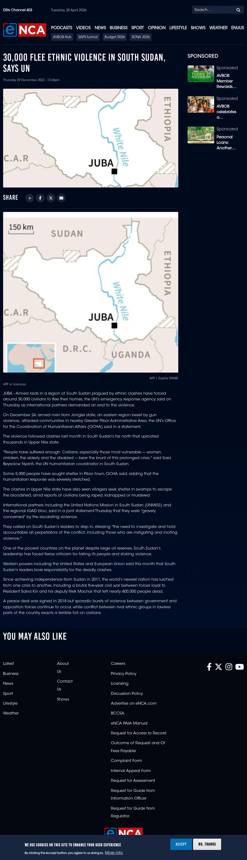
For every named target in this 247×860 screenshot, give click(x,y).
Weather (218, 28)
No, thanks (207, 844)
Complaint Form (126, 761)
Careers (118, 664)
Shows (198, 28)
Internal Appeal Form (131, 771)
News (100, 28)
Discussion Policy (127, 694)
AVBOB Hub (62, 37)
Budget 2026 (115, 37)
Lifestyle (178, 28)
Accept (181, 844)
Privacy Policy (123, 674)
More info (114, 853)
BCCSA (117, 713)
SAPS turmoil (88, 37)
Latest (8, 664)
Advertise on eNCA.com (134, 704)
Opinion (157, 28)
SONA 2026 (141, 37)
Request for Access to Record (138, 733)
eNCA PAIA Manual (129, 723)
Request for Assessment (133, 781)
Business (118, 28)
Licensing (119, 684)
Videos (83, 28)
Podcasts (61, 28)
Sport (137, 28)
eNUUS (237, 28)
